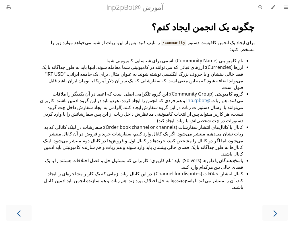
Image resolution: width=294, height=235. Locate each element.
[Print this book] (8, 7)
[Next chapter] (19, 213)
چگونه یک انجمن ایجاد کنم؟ (203, 27)
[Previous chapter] (275, 213)
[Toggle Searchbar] (260, 7)
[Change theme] (272, 7)
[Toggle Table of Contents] (286, 7)
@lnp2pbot (198, 100)
